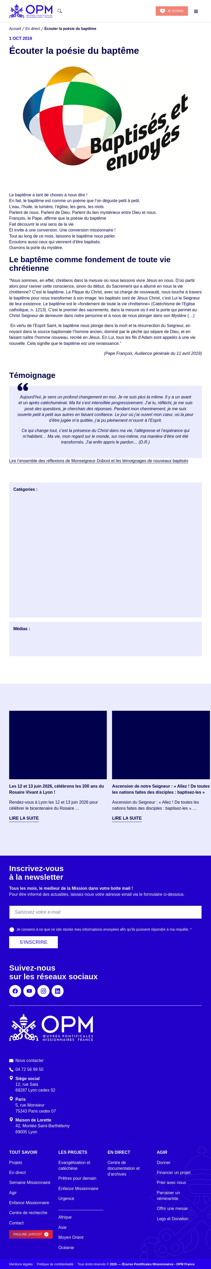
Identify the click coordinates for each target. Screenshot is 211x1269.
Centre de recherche (28, 1212)
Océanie (66, 1247)
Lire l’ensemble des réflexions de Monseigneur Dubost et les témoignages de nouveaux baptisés (98, 461)
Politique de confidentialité (55, 1264)
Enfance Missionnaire (29, 1202)
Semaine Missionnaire (29, 1182)
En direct (17, 1172)
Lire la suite (24, 818)
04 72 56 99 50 (29, 1069)
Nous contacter (29, 1060)
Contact (16, 1223)
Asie (62, 1227)
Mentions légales (21, 1264)
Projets (15, 1162)
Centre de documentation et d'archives (124, 1168)
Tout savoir (23, 1152)
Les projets (72, 1152)
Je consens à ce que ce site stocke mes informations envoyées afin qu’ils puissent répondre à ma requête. (104, 929)
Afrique (65, 1217)
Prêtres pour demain (77, 1178)
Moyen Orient (71, 1237)
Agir (12, 1193)
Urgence (66, 1198)
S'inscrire (33, 942)
